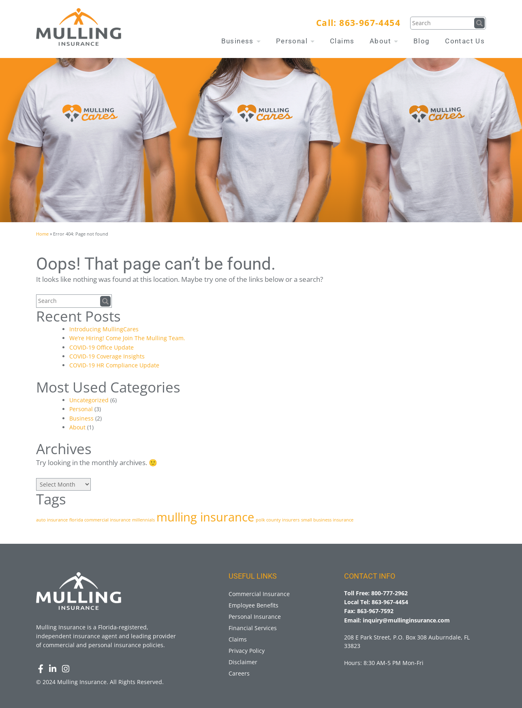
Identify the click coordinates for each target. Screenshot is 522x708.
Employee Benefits (253, 605)
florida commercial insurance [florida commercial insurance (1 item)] (99, 520)
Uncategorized (89, 400)
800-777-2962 (389, 593)
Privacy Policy (247, 650)
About (384, 41)
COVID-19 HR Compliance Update (114, 365)
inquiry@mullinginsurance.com (406, 620)
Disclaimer (243, 662)
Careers (239, 673)
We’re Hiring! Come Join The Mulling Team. (127, 338)
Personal (295, 41)
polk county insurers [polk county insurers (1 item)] (278, 520)
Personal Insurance (255, 616)
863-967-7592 (375, 611)
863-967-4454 (369, 22)
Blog (421, 41)
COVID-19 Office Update (101, 347)
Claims (342, 41)
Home (42, 234)
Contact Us (465, 41)
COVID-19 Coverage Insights (107, 356)
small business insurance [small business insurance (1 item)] (327, 520)
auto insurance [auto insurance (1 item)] (52, 520)
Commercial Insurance (259, 594)
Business (241, 41)
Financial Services (253, 628)
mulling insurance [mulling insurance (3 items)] (205, 517)
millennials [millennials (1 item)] (143, 520)
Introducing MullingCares (104, 329)
